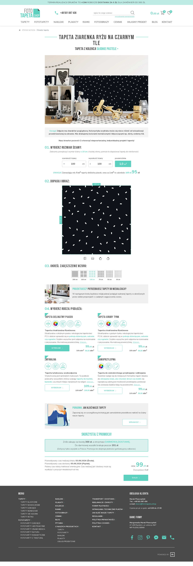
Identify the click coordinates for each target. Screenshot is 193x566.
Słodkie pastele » (107, 49)
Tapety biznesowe (29, 511)
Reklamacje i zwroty (102, 502)
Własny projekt (137, 22)
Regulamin (97, 516)
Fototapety (41, 22)
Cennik (118, 22)
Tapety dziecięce (28, 508)
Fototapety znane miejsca (33, 529)
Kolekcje (59, 506)
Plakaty (73, 22)
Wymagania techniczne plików (107, 509)
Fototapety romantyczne (33, 535)
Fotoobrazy (101, 22)
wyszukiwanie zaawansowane (124, 16)
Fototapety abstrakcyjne (33, 526)
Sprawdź (134, 422)
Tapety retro (27, 517)
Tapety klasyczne (29, 502)
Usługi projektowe (66, 541)
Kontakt (167, 22)
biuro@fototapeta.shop (146, 504)
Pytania (59, 523)
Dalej (136, 478)
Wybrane (57, 348)
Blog (155, 22)
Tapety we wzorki (29, 514)
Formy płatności (100, 506)
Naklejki (59, 22)
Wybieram (110, 348)
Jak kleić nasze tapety (103, 513)
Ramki (86, 22)
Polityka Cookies (100, 523)
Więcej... (83, 342)
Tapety (25, 22)
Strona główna (27, 30)
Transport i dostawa (103, 499)
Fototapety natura (30, 532)
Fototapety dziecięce (30, 523)
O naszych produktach (66, 526)
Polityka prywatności (103, 520)
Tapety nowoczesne (30, 505)
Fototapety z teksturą (32, 538)
